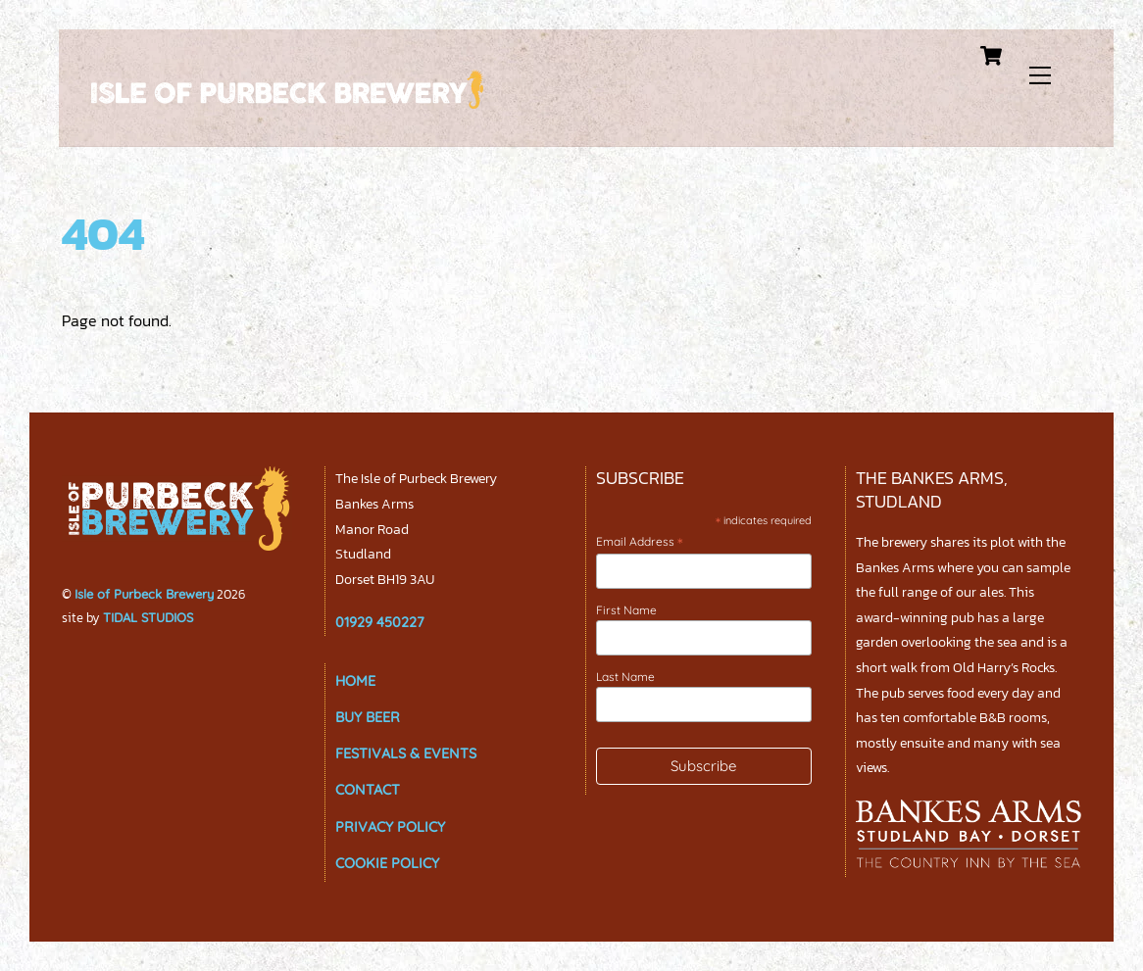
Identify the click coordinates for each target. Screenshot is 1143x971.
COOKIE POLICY (387, 863)
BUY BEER (367, 717)
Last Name (625, 676)
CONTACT (367, 790)
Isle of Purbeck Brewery (144, 594)
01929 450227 (379, 622)
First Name (626, 610)
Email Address (639, 542)
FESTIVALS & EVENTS (405, 753)
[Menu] (1045, 70)
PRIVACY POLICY (390, 827)
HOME (355, 681)
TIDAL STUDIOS (148, 617)
